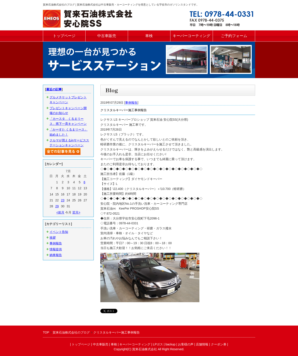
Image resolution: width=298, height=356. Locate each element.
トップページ (64, 36)
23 (63, 200)
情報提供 (56, 249)
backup (170, 344)
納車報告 (56, 255)
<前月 (60, 212)
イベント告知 (59, 232)
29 (57, 206)
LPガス (158, 344)
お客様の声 (185, 344)
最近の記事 (54, 89)
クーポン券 (218, 344)
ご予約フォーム (234, 36)
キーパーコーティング (191, 36)
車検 (149, 36)
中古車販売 (106, 36)
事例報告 (131, 102)
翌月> (76, 212)
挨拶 (53, 237)
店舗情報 (202, 344)
